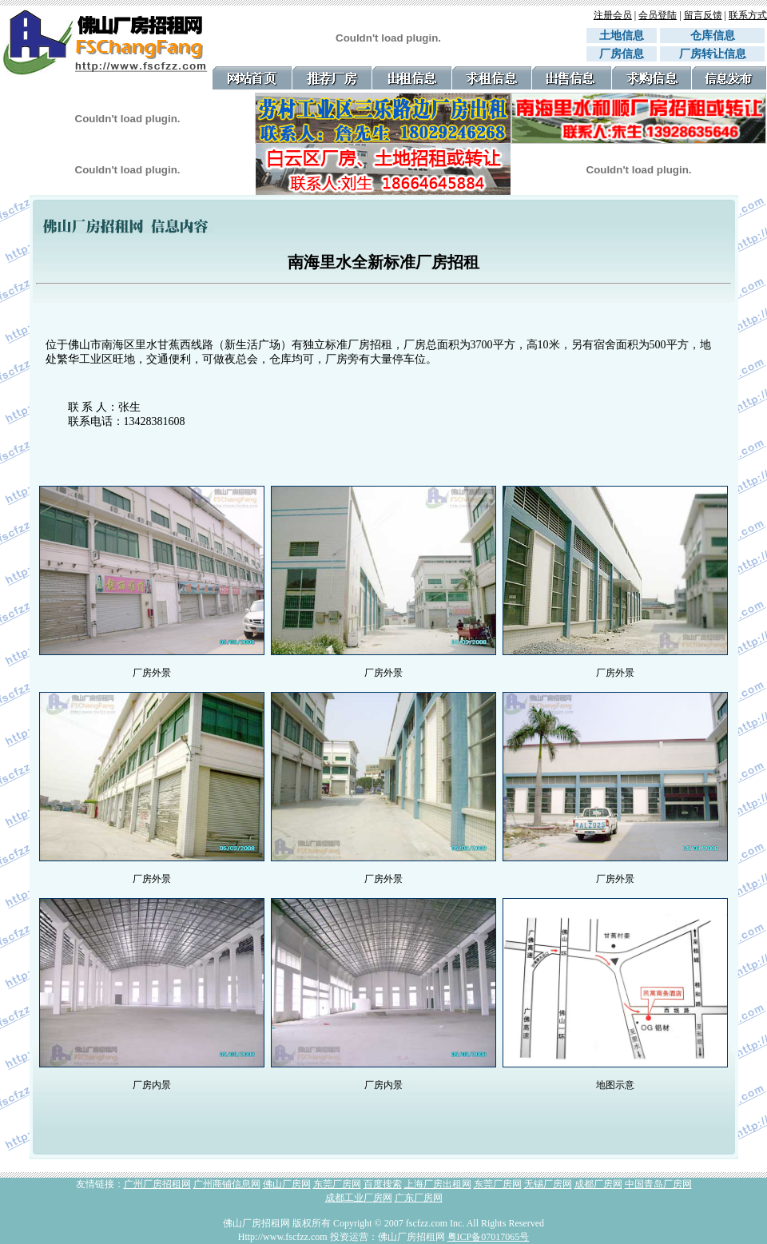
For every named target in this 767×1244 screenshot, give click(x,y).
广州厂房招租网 (157, 1184)
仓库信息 (718, 36)
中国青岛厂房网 (658, 1184)
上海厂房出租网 (437, 1184)
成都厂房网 (598, 1184)
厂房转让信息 (712, 54)
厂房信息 (621, 54)
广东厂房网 (419, 1197)
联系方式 (748, 15)
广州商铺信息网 (226, 1184)
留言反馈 (703, 15)
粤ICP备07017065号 (488, 1236)
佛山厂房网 (287, 1184)
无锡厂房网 (548, 1184)
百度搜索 (383, 1184)
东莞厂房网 (337, 1184)
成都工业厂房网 (358, 1197)
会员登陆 (657, 15)
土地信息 (621, 36)
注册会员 (613, 15)
